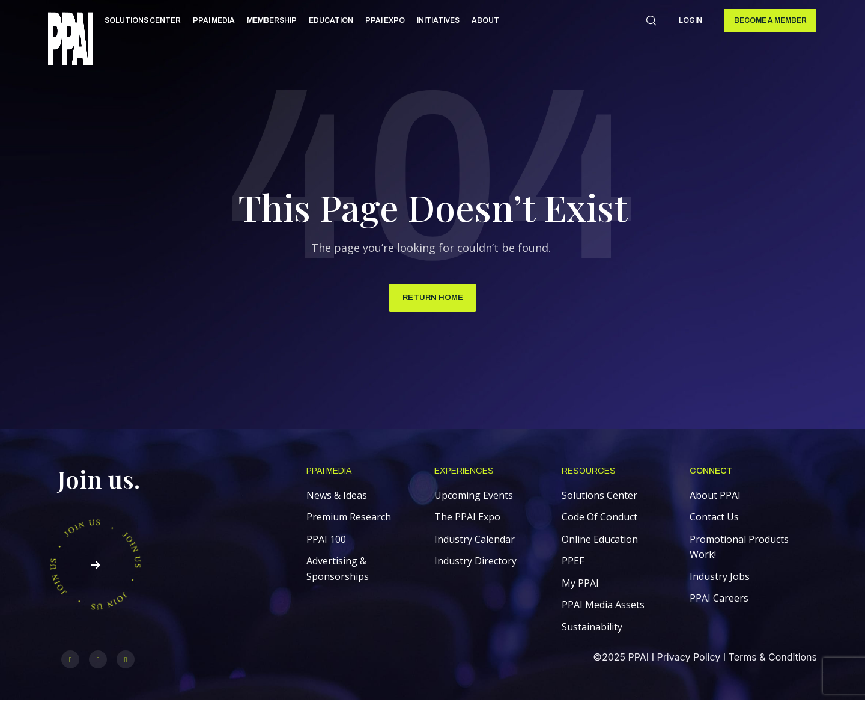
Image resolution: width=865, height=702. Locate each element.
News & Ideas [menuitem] (336, 497)
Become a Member (770, 20)
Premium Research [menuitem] (348, 519)
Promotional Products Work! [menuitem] (739, 548)
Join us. (99, 481)
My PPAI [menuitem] (580, 584)
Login (690, 20)
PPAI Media (214, 20)
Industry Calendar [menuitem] (474, 541)
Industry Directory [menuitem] (475, 563)
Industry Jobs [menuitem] (720, 578)
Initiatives (438, 20)
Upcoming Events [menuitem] (473, 497)
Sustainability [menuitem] (592, 629)
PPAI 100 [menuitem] (326, 541)
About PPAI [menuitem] (715, 497)
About (485, 20)
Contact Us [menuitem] (714, 519)
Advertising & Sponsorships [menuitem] (337, 571)
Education (331, 20)
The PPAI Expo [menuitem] (467, 519)
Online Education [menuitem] (600, 541)
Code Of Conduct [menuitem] (599, 519)
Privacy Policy (688, 659)
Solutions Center (143, 20)
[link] (70, 40)
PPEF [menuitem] (573, 563)
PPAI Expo (385, 20)
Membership (272, 20)
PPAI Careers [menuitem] (719, 600)
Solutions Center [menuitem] (599, 497)
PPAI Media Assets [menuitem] (603, 607)
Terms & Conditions (773, 659)
